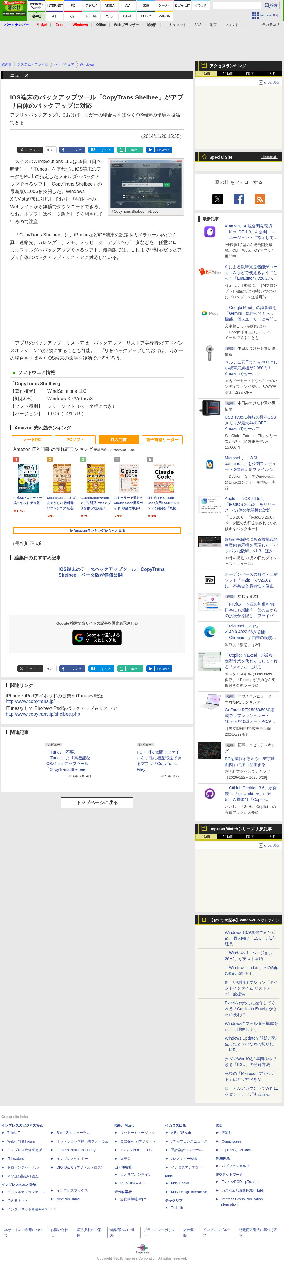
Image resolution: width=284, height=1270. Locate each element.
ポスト (34, 150)
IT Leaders (15, 1159)
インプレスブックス (72, 1190)
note (134, 150)
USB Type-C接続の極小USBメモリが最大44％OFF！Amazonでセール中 (250, 423)
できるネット (17, 1201)
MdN (169, 1176)
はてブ (105, 150)
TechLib (177, 1208)
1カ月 (271, 74)
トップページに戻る (97, 802)
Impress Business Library (76, 1150)
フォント (232, 25)
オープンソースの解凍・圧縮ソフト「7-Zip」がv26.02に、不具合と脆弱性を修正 (251, 580)
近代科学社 (123, 1192)
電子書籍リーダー (162, 439)
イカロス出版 (175, 1125)
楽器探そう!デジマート (138, 1141)
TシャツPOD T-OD (136, 1150)
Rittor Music (124, 1125)
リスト (51, 150)
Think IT (13, 1133)
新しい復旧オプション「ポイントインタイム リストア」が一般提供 (251, 988)
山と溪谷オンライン (136, 1175)
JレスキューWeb (184, 1159)
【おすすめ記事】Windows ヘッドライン (244, 920)
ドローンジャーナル (23, 1167)
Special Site (221, 157)
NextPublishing (68, 1199)
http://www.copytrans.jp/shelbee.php (43, 714)
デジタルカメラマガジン (26, 1192)
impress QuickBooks (237, 1150)
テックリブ (174, 1201)
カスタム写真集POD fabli (242, 1190)
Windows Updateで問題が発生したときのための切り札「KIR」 (250, 1044)
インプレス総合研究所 (24, 1150)
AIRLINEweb (181, 1133)
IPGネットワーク (229, 1175)
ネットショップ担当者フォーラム (83, 1141)
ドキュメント (175, 25)
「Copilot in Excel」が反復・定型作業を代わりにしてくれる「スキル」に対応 (251, 661)
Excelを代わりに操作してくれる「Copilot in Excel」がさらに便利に (251, 1009)
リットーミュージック (137, 1133)
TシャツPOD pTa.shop (240, 1182)
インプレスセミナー (72, 1159)
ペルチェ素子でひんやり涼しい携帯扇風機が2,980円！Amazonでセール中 (251, 368)
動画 (213, 25)
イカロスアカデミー (186, 1167)
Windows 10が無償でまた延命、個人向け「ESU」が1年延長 (250, 938)
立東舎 (125, 1159)
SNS (198, 25)
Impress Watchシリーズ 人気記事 (241, 829)
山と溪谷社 (123, 1167)
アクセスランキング (228, 66)
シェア (76, 150)
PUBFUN (223, 1159)
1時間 (206, 74)
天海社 (227, 1133)
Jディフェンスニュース (189, 1141)
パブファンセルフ (236, 1166)
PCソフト (75, 439)
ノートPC (32, 439)
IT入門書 (119, 439)
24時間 (228, 74)
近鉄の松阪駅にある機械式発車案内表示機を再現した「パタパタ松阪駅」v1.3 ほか (251, 545)
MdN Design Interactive (189, 1192)
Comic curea (231, 1141)
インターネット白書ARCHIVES (31, 1209)
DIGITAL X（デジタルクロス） (80, 1167)
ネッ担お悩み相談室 (23, 1176)
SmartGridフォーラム (73, 1133)
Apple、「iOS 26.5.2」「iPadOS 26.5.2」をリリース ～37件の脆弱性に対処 (250, 504)
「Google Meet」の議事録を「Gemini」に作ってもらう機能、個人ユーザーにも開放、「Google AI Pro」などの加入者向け (250, 319)
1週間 (249, 74)
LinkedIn (163, 150)
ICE (219, 1125)
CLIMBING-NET (132, 1183)
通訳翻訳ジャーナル (186, 1150)
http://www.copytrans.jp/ (30, 701)
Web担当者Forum (21, 1141)
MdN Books (180, 1183)
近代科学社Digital (133, 1199)
